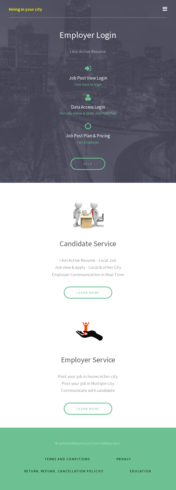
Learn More (88, 293)
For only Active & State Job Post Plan (88, 113)
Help (87, 164)
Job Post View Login (88, 78)
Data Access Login (88, 107)
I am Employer (88, 142)
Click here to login (88, 84)
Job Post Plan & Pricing (88, 136)
